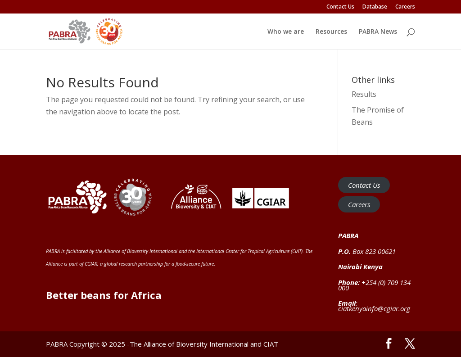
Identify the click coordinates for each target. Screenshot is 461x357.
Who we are (285, 32)
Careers (405, 7)
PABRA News (378, 32)
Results (364, 94)
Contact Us (340, 7)
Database (374, 7)
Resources (331, 32)
